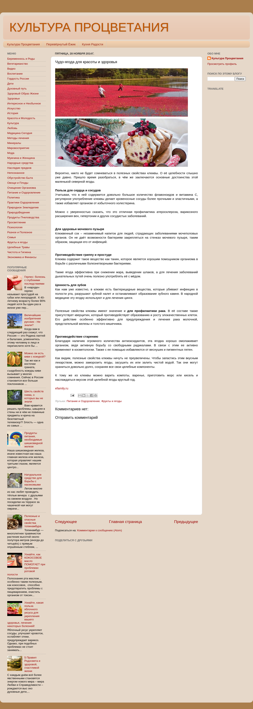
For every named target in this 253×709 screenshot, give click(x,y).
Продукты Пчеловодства (23, 217)
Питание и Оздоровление (83, 401)
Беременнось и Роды (21, 58)
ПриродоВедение (18, 212)
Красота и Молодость (21, 118)
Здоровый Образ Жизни (23, 93)
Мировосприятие (18, 148)
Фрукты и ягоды (111, 401)
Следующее (66, 521)
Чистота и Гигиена (19, 252)
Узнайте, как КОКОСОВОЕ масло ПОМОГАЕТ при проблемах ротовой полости (26, 564)
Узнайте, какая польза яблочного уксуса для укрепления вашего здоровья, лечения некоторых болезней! (25, 614)
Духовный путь (17, 88)
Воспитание (15, 73)
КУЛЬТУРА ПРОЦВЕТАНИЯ (89, 27)
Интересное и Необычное (24, 103)
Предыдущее (186, 521)
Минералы (14, 143)
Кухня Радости (92, 44)
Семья (11, 237)
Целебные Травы (18, 247)
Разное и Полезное (19, 232)
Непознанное (15, 172)
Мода (10, 153)
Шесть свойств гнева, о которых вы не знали (34, 396)
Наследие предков (19, 167)
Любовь (12, 128)
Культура (13, 123)
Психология (14, 227)
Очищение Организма (21, 187)
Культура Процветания (23, 44)
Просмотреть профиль (222, 63)
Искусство (13, 108)
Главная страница (125, 521)
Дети (10, 83)
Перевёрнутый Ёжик (60, 44)
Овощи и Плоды (17, 182)
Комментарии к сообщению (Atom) (99, 530)
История (12, 113)
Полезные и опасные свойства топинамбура (32, 521)
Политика (13, 197)
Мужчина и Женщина (21, 157)
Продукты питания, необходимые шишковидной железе (33, 439)
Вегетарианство (17, 63)
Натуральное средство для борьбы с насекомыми (33, 479)
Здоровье (13, 98)
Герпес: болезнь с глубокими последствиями (34, 280)
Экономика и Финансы (21, 257)
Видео (11, 68)
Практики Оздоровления (23, 202)
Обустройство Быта (20, 177)
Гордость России (18, 78)
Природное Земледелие (23, 207)
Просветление (16, 222)
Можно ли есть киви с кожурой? (34, 355)
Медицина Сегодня (19, 133)
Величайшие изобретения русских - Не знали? (32, 320)
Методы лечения (18, 138)
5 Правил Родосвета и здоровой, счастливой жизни (32, 664)
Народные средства (20, 162)
